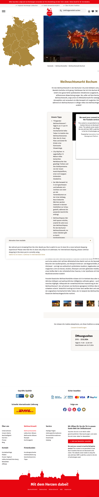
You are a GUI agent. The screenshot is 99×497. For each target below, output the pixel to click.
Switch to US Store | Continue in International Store (27, 255)
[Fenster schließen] (90, 240)
